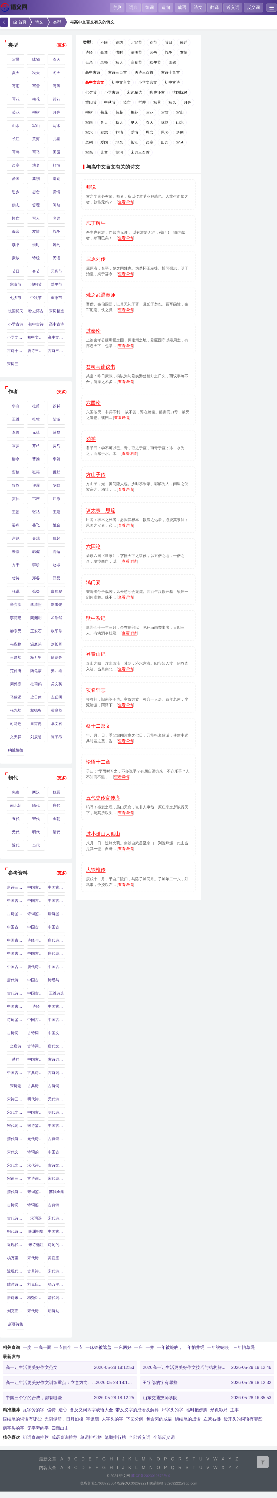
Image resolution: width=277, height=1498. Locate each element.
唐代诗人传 (56, 940)
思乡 (15, 192)
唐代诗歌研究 (56, 953)
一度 (27, 1347)
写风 (56, 86)
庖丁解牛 (95, 223)
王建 (56, 512)
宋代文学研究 (15, 1152)
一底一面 (42, 1347)
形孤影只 (218, 1410)
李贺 (56, 459)
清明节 (36, 284)
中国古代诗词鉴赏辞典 (36, 927)
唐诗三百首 (36, 350)
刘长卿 (56, 644)
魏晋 (56, 792)
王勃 (15, 512)
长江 (15, 139)
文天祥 (15, 737)
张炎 (36, 591)
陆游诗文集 (15, 1284)
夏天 (15, 72)
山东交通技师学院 (207, 1398)
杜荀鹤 (36, 684)
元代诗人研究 (56, 1099)
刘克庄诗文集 (15, 1311)
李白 (15, 406)
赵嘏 (56, 565)
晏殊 (15, 525)
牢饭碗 (92, 1419)
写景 (15, 59)
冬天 (56, 72)
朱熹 (15, 551)
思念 (36, 192)
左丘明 (56, 697)
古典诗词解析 (36, 1271)
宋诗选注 (36, 1244)
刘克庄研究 (36, 1284)
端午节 (56, 284)
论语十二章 (98, 762)
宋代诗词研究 (36, 1258)
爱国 (15, 178)
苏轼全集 (56, 1192)
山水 (15, 125)
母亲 (15, 231)
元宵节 (56, 271)
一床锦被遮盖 (98, 1347)
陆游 (56, 419)
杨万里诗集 (56, 1284)
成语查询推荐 (64, 1437)
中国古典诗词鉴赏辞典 (56, 927)
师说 (91, 187)
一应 (78, 1347)
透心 (62, 1410)
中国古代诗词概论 (15, 1072)
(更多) (62, 45)
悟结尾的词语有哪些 (22, 1419)
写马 (36, 152)
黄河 (36, 139)
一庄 (138, 1347)
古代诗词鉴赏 (15, 993)
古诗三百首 (56, 350)
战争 (56, 231)
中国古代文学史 (15, 900)
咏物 (36, 59)
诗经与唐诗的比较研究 (36, 940)
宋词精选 (56, 311)
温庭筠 (36, 644)
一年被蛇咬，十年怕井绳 (181, 1347)
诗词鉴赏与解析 (36, 1205)
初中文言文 (36, 337)
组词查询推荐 (36, 1437)
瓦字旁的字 (33, 1410)
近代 (15, 845)
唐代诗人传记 (36, 967)
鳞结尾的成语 (188, 1419)
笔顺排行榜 (115, 1437)
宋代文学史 (15, 1112)
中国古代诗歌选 (36, 1019)
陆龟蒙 (36, 671)
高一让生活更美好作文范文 (70, 1367)
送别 (56, 178)
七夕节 (15, 297)
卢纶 (15, 538)
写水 (56, 125)
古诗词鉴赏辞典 (36, 1046)
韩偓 (36, 551)
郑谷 (36, 578)
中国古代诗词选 (36, 993)
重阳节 (56, 297)
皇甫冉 (36, 723)
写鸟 (15, 152)
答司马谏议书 (100, 367)
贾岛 (56, 446)
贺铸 (15, 578)
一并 (150, 1347)
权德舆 (36, 710)
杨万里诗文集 (15, 1258)
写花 (15, 99)
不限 (104, 42)
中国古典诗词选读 (56, 1152)
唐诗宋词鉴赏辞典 (15, 1297)
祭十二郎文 (98, 726)
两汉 (36, 792)
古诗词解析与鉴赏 (56, 1059)
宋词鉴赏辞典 (36, 1192)
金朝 (56, 819)
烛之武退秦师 (100, 295)
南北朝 (15, 805)
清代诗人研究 (15, 1139)
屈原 (56, 498)
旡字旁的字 (38, 1428)
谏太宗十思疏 (100, 510)
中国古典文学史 (56, 1006)
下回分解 (134, 1419)
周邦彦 (15, 684)
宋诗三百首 (15, 1099)
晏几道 (56, 671)
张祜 (36, 512)
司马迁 (15, 723)
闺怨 (56, 205)
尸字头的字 (172, 1410)
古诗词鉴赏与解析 (36, 1033)
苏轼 (56, 406)
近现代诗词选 (15, 1244)
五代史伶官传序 (103, 798)
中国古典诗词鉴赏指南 (56, 1231)
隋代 (36, 805)
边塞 (15, 165)
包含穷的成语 (159, 1419)
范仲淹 (15, 671)
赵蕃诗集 (15, 1324)
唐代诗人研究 (15, 980)
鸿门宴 (93, 582)
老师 (56, 218)
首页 (19, 22)
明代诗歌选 (15, 1231)
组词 (149, 7)
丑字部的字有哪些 (207, 1382)
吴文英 (56, 684)
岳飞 (36, 525)
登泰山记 (95, 654)
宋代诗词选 (36, 1165)
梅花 (36, 99)
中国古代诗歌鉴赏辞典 (36, 900)
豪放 (15, 258)
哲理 (36, 205)
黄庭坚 (56, 710)
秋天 (36, 72)
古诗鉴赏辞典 (15, 914)
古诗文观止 (56, 1165)
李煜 (15, 432)
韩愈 (56, 432)
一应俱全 (62, 1347)
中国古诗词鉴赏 (36, 1112)
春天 (56, 59)
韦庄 (36, 498)
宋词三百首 (15, 364)
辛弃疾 (15, 604)
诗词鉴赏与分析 (15, 1019)
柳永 (15, 459)
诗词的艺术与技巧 (36, 1152)
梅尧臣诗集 (36, 1297)
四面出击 (60, 1428)
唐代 (56, 805)
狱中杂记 (95, 618)
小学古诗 (15, 324)
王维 (15, 419)
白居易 (56, 591)
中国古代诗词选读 (36, 887)
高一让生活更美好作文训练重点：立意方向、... (70, 1382)
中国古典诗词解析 (36, 1059)
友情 (36, 231)
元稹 (36, 432)
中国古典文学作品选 (56, 1125)
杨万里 (36, 657)
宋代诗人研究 (56, 1178)
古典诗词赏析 (56, 1205)
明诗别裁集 (56, 1311)
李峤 (36, 565)
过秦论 (93, 331)
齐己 (36, 446)
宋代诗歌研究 (56, 1271)
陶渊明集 (36, 1231)
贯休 (15, 498)
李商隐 (15, 618)
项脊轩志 (95, 690)
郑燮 (56, 578)
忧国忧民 (15, 311)
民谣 (56, 258)
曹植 (15, 472)
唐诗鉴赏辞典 (56, 914)
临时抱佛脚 (196, 1410)
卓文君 (56, 723)
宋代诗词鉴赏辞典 (36, 1311)
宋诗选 (15, 1086)
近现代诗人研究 (15, 1271)
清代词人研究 (56, 1297)
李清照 (36, 604)
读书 (15, 245)
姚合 (56, 525)
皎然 (15, 485)
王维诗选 (56, 993)
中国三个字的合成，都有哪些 (70, 1398)
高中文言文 (56, 337)
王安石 (36, 631)
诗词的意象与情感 (56, 1244)
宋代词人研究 (15, 1125)
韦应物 (15, 644)
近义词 (232, 7)
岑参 (15, 446)
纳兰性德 (15, 750)
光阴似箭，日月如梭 (63, 1419)
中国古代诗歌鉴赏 (56, 887)
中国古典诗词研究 (56, 1019)
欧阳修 (56, 631)
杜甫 (36, 406)
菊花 (15, 112)
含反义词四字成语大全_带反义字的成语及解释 (114, 1410)
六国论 (93, 402)
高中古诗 (56, 324)
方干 (15, 565)
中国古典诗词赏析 (56, 967)
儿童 (56, 139)
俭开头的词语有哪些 (242, 1419)
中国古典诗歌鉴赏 (36, 953)
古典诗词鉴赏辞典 (36, 1086)
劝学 (91, 438)
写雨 (15, 86)
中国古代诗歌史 (15, 1006)
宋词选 (36, 1218)
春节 (36, 271)
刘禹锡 (56, 604)
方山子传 (95, 474)
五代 (15, 819)
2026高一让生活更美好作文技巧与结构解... (207, 1367)
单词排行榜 (91, 1437)
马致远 (15, 697)
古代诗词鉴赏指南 (15, 1218)
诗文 (198, 7)
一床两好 (122, 1347)
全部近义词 (139, 1437)
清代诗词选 (15, 1192)
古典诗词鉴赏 (36, 1072)
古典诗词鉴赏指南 (56, 1139)
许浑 (36, 485)
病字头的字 (13, 1428)
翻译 (214, 7)
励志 (15, 205)
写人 (36, 218)
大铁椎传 (95, 869)
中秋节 (36, 297)
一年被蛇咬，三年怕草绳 (231, 1347)
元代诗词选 (36, 1139)
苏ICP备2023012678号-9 (150, 1476)
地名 (36, 165)
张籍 (36, 472)
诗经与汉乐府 (56, 980)
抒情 (56, 165)
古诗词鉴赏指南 (56, 1086)
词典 (133, 7)
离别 (36, 178)
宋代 (36, 819)
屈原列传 (95, 259)
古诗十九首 (15, 350)
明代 (36, 832)
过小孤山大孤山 (103, 834)
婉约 (56, 245)
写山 (36, 125)
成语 (182, 7)
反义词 (253, 7)
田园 (56, 152)
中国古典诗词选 (36, 980)
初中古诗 (36, 324)
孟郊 (56, 472)
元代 (15, 832)
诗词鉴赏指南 (36, 914)
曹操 (36, 459)
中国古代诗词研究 (15, 967)
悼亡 (15, 218)
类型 (57, 22)
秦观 (36, 538)
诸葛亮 (56, 657)
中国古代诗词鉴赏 (15, 940)
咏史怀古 (36, 311)
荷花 (56, 99)
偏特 (51, 1410)
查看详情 (125, 202)
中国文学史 (56, 1033)
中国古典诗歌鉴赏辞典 (15, 953)
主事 (234, 1410)
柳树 (36, 112)
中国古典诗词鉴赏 (56, 900)
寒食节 (15, 284)
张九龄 (15, 710)
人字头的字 (112, 1419)
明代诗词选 (56, 1112)
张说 (15, 591)
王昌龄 (15, 657)
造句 (165, 7)
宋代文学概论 (15, 1165)
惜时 (36, 245)
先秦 (15, 792)
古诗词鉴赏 (15, 1033)
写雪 (36, 86)
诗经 (36, 258)
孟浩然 (56, 618)
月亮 (56, 112)
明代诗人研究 (36, 1099)
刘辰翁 (36, 737)
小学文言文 (15, 337)
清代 (56, 832)
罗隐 (56, 485)
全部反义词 (164, 1437)
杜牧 (36, 419)
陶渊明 (36, 618)
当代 (36, 845)
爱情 (56, 192)
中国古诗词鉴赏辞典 (15, 927)
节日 (15, 271)
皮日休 (36, 697)
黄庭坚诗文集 (56, 1258)
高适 (56, 551)
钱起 (56, 538)
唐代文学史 (56, 1046)
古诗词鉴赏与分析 (15, 1205)
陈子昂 (56, 737)
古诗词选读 (36, 1178)
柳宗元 (15, 631)
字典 (117, 7)
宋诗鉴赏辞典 (36, 1125)
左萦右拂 (212, 1419)
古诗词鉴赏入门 (56, 1072)
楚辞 (15, 1059)
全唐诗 (15, 1046)
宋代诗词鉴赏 (56, 1218)
